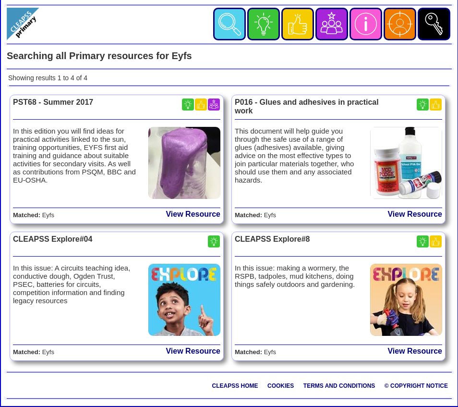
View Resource (193, 214)
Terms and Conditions (339, 385)
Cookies (280, 385)
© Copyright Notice (416, 385)
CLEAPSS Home (235, 385)
